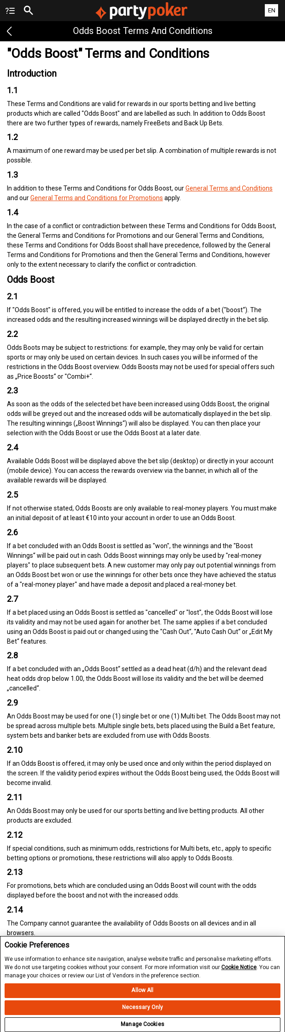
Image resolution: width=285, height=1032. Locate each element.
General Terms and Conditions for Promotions (96, 198)
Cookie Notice (239, 971)
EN (271, 10)
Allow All (142, 995)
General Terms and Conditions (229, 188)
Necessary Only (142, 1012)
